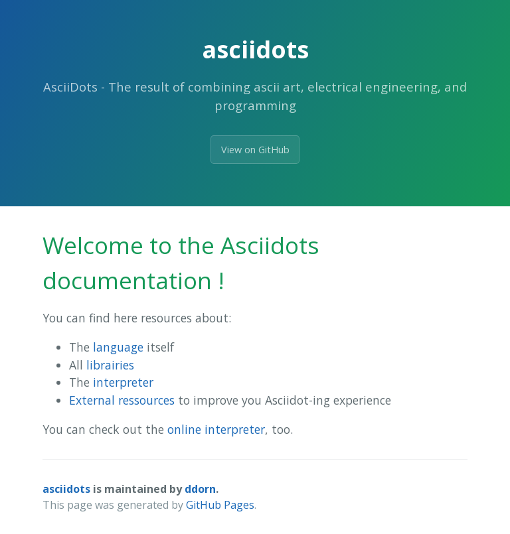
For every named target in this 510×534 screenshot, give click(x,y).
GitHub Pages (220, 505)
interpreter (123, 382)
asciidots (66, 489)
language (118, 347)
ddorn (200, 489)
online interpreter (216, 429)
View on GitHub (255, 149)
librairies (110, 365)
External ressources (122, 400)
